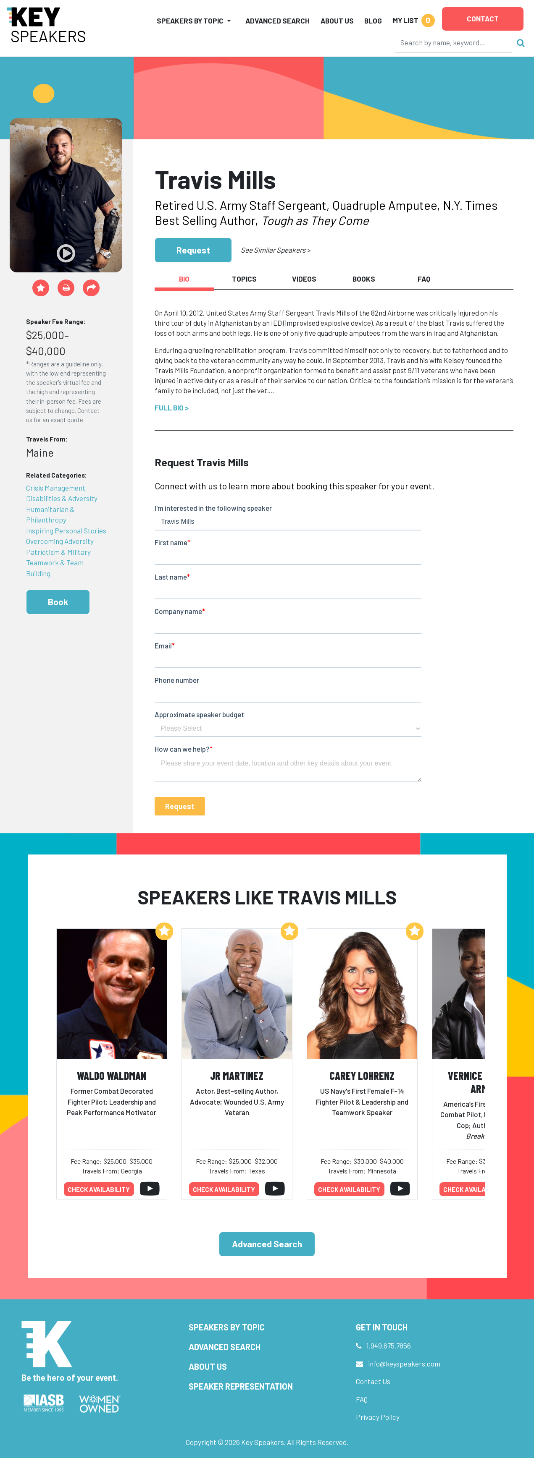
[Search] (454, 42)
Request (193, 250)
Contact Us (373, 1381)
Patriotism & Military (58, 552)
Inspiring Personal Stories (66, 530)
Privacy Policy (378, 1417)
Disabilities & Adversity (61, 498)
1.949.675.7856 (388, 1345)
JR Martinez (236, 1075)
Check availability (99, 1189)
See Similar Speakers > (275, 250)
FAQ (362, 1399)
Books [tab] (363, 278)
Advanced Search (277, 20)
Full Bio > (172, 407)
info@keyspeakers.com (404, 1363)
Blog (373, 20)
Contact (483, 18)
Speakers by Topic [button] (190, 20)
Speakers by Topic (227, 1327)
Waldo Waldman (111, 1075)
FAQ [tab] (424, 278)
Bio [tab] (184, 278)
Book (58, 601)
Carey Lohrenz (362, 1075)
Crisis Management (55, 487)
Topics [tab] (244, 278)
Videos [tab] (304, 278)
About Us (337, 20)
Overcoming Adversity (60, 541)
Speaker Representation (241, 1386)
